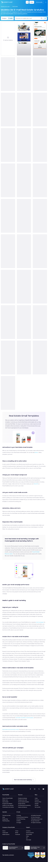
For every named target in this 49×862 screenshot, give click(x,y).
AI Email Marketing (21, 819)
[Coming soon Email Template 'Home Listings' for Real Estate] (40, 39)
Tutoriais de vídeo (6, 815)
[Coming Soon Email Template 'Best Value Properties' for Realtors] (8, 357)
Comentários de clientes (8, 807)
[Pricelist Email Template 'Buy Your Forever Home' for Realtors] (40, 109)
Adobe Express (5, 834)
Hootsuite (17, 834)
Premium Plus (38, 801)
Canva (3, 830)
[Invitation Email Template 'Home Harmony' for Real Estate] (8, 216)
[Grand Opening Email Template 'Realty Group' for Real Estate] (24, 39)
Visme (16, 830)
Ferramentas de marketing (24, 805)
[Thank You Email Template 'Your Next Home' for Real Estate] (24, 216)
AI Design (19, 815)
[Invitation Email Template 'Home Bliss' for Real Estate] (40, 180)
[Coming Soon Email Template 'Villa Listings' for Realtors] (40, 74)
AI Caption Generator (36, 822)
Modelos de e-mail (5, 6)
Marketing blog (5, 820)
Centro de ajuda (30, 832)
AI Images (19, 822)
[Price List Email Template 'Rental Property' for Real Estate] (40, 357)
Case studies (5, 801)
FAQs (27, 836)
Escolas (36, 805)
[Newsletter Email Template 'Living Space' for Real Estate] (8, 286)
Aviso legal (28, 839)
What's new (5, 800)
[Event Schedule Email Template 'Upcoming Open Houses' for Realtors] (24, 357)
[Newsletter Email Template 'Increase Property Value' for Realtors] (24, 180)
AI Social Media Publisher (22, 817)
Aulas (3, 817)
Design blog (5, 819)
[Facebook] (30, 789)
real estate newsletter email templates (24, 717)
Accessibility (29, 834)
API (27, 838)
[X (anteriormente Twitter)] (38, 789)
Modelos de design (22, 798)
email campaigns (40, 622)
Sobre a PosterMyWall (7, 798)
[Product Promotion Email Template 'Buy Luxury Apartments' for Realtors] (24, 286)
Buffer (16, 832)
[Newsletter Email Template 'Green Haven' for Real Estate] (40, 322)
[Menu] (46, 2)
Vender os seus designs (8, 805)
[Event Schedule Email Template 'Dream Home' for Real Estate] (24, 109)
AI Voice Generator (35, 817)
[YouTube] (43, 789)
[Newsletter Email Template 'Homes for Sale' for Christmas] (40, 251)
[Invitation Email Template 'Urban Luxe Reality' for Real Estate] (40, 216)
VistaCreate (5, 832)
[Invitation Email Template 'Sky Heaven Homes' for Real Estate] (8, 109)
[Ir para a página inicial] (6, 2)
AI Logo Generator (35, 820)
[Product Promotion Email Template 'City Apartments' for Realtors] (8, 180)
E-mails (10, 18)
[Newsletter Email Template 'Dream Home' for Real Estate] (24, 251)
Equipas (36, 803)
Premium (37, 800)
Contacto (28, 830)
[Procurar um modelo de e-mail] (28, 18)
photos (36, 452)
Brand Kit (36, 484)
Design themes (21, 803)
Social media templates (23, 801)
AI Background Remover (36, 819)
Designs (4, 18)
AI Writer (19, 820)
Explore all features (22, 807)
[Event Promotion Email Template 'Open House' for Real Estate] (24, 74)
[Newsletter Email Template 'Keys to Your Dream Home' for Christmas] (24, 145)
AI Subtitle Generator (36, 815)
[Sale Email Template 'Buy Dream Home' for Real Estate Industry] (8, 393)
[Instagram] (34, 789)
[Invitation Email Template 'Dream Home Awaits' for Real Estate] (40, 145)
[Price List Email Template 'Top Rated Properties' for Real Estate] (8, 145)
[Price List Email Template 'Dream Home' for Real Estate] (8, 251)
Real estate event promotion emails (10, 729)
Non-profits (37, 807)
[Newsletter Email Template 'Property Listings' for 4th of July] (8, 322)
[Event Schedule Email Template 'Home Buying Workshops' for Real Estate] (8, 74)
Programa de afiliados (7, 803)
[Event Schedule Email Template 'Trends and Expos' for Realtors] (40, 286)
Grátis (36, 798)
